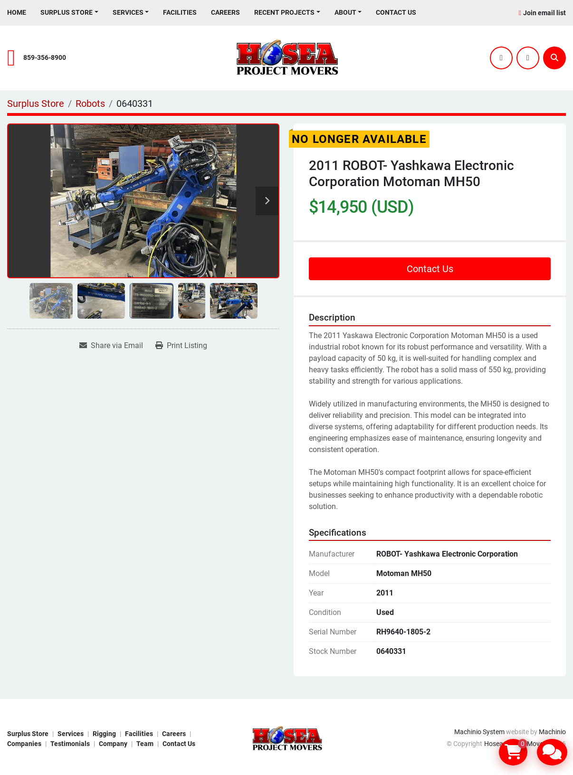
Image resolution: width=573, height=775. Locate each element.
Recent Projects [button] (284, 12)
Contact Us (396, 12)
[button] (69, 13)
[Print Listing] (181, 346)
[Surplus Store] (35, 103)
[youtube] (527, 58)
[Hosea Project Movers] (286, 738)
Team (144, 743)
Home (16, 12)
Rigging (104, 733)
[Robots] (90, 103)
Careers (225, 12)
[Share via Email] (111, 346)
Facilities (180, 12)
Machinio (552, 732)
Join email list (544, 13)
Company (113, 743)
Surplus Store (66, 12)
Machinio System (479, 732)
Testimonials (70, 743)
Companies (24, 743)
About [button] (345, 12)
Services (128, 12)
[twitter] (501, 58)
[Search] (554, 58)
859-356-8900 (44, 58)
